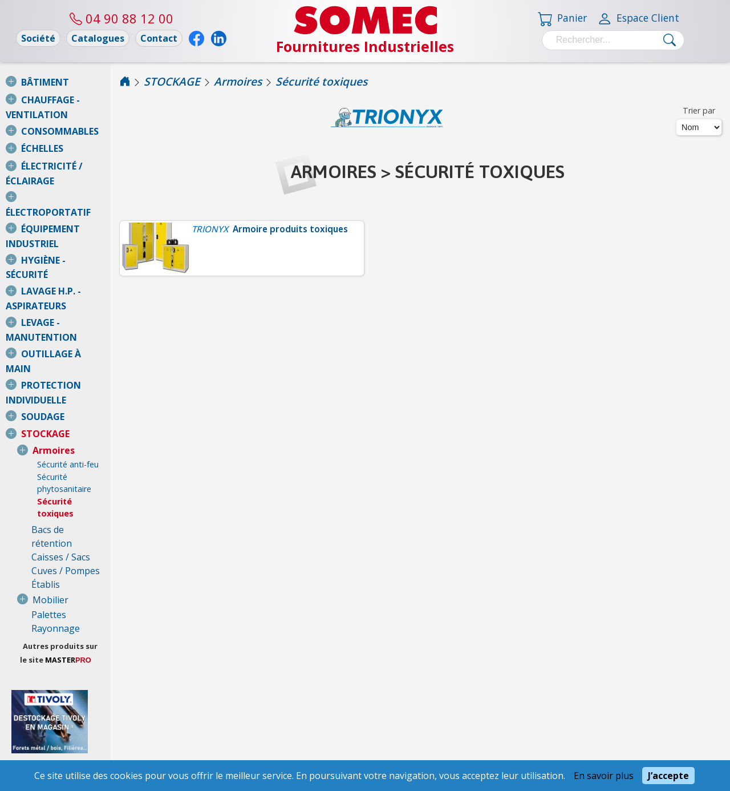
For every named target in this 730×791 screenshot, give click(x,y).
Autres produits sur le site (97, 484)
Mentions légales (73, 756)
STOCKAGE (45, 310)
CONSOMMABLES (60, 117)
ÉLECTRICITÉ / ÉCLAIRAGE (77, 152)
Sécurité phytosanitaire (80, 353)
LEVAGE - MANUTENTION (77, 240)
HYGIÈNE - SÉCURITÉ (65, 205)
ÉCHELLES (42, 134)
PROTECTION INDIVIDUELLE (82, 275)
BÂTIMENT (45, 82)
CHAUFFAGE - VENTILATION (82, 100)
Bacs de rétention (69, 382)
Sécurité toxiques (74, 365)
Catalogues (97, 38)
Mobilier (50, 438)
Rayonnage (55, 467)
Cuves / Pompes (65, 409)
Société (38, 38)
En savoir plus (604, 775)
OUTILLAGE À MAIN (64, 258)
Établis (45, 423)
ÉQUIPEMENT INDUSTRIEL (78, 187)
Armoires (54, 327)
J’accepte (668, 775)
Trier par (699, 110)
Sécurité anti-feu (68, 341)
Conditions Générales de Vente (73, 732)
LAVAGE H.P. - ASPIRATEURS (82, 222)
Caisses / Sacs (60, 395)
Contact (158, 38)
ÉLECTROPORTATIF (63, 170)
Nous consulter (31, 686)
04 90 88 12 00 (121, 18)
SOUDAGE (42, 293)
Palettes (48, 453)
